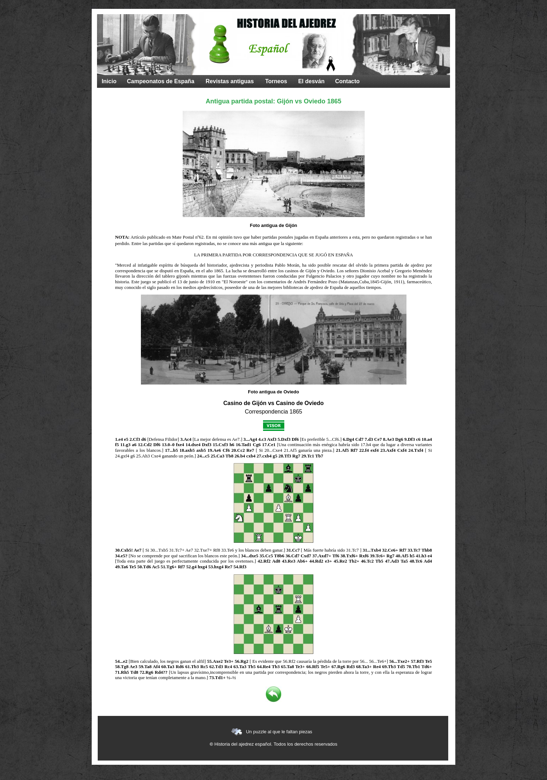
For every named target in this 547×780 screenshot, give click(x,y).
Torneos (276, 81)
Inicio (109, 81)
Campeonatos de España (160, 81)
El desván (311, 81)
